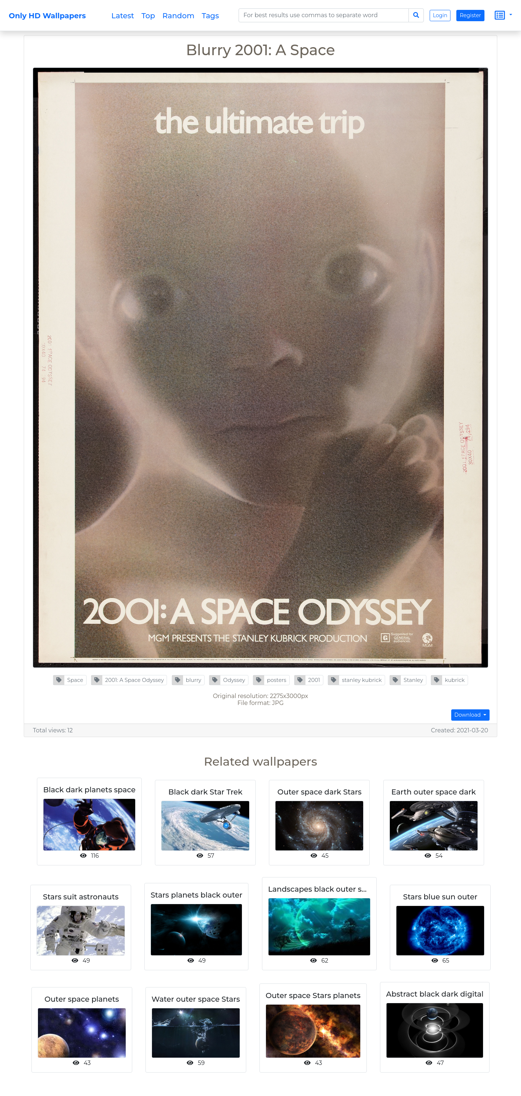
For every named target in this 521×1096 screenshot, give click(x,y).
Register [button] (470, 15)
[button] (70, 680)
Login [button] (440, 15)
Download (468, 715)
